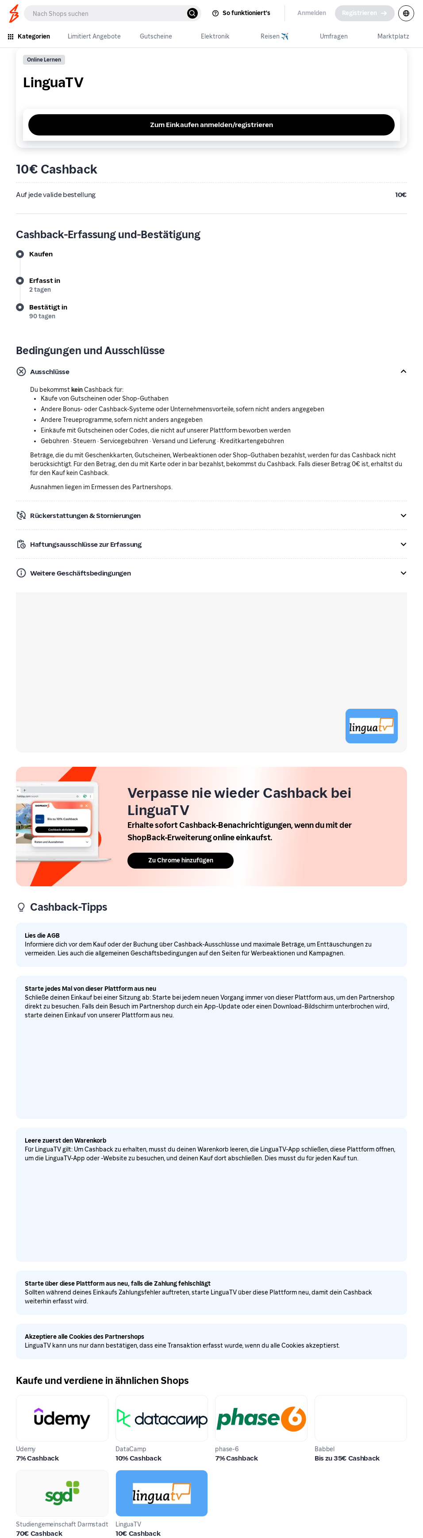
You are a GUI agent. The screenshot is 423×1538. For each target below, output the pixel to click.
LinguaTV (130, 1475)
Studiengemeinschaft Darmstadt (51, 1480)
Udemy (27, 1400)
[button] (211, 371)
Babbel (326, 1400)
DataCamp (133, 1400)
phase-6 (228, 1400)
